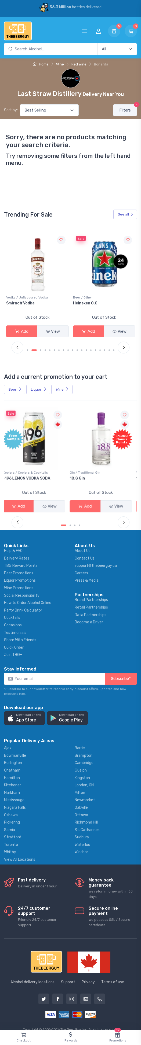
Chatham (12, 762)
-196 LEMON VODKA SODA (30, 474)
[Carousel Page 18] (109, 346)
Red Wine (78, 64)
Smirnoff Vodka (87, 303)
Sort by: (11, 110)
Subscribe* (121, 670)
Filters (128, 108)
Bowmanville (15, 747)
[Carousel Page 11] (77, 346)
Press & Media (87, 572)
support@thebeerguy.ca (96, 557)
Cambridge (84, 754)
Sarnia (9, 821)
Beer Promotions (18, 565)
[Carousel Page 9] (68, 346)
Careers (81, 565)
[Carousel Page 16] (100, 346)
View (53, 331)
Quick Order (14, 639)
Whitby (10, 844)
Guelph (81, 762)
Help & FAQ (13, 542)
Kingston (82, 769)
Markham (12, 784)
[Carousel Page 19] (113, 346)
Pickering (12, 814)
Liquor (39, 385)
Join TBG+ (13, 646)
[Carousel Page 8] (63, 346)
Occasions (13, 616)
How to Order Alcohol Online (27, 594)
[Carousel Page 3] (40, 346)
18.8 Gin (80, 474)
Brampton (83, 747)
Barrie (80, 739)
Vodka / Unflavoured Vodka (94, 297)
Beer (15, 385)
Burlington (13, 754)
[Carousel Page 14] (91, 346)
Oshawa (11, 806)
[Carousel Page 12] (81, 346)
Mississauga (14, 792)
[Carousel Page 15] (95, 346)
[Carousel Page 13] (86, 346)
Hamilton (12, 769)
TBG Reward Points (21, 557)
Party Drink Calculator (23, 602)
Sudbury (82, 829)
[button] (24, 710)
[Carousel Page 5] (49, 346)
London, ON (84, 777)
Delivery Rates (16, 550)
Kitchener (12, 777)
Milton (80, 784)
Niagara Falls (15, 799)
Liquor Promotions (20, 572)
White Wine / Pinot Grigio (25, 297)
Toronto (11, 836)
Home (41, 64)
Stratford (12, 829)
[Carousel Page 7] (59, 346)
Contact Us (85, 550)
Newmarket (85, 792)
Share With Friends (20, 631)
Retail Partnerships (91, 599)
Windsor (81, 844)
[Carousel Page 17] (104, 346)
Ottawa (81, 806)
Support (68, 974)
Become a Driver (89, 614)
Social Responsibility (21, 587)
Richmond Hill (86, 814)
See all (125, 214)
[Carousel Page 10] (72, 346)
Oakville (81, 799)
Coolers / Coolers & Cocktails (28, 468)
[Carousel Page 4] (45, 346)
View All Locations (19, 851)
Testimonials (15, 624)
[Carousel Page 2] (36, 346)
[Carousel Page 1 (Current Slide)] (29, 346)
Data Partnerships (90, 606)
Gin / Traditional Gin (88, 468)
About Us (83, 542)
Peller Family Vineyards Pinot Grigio (33, 305)
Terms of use (112, 974)
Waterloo (82, 836)
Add (21, 331)
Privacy (88, 974)
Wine (60, 64)
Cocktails (12, 609)
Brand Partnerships (91, 591)
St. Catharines (87, 821)
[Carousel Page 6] (54, 346)
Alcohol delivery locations (32, 974)
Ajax (8, 739)
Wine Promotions (18, 579)
